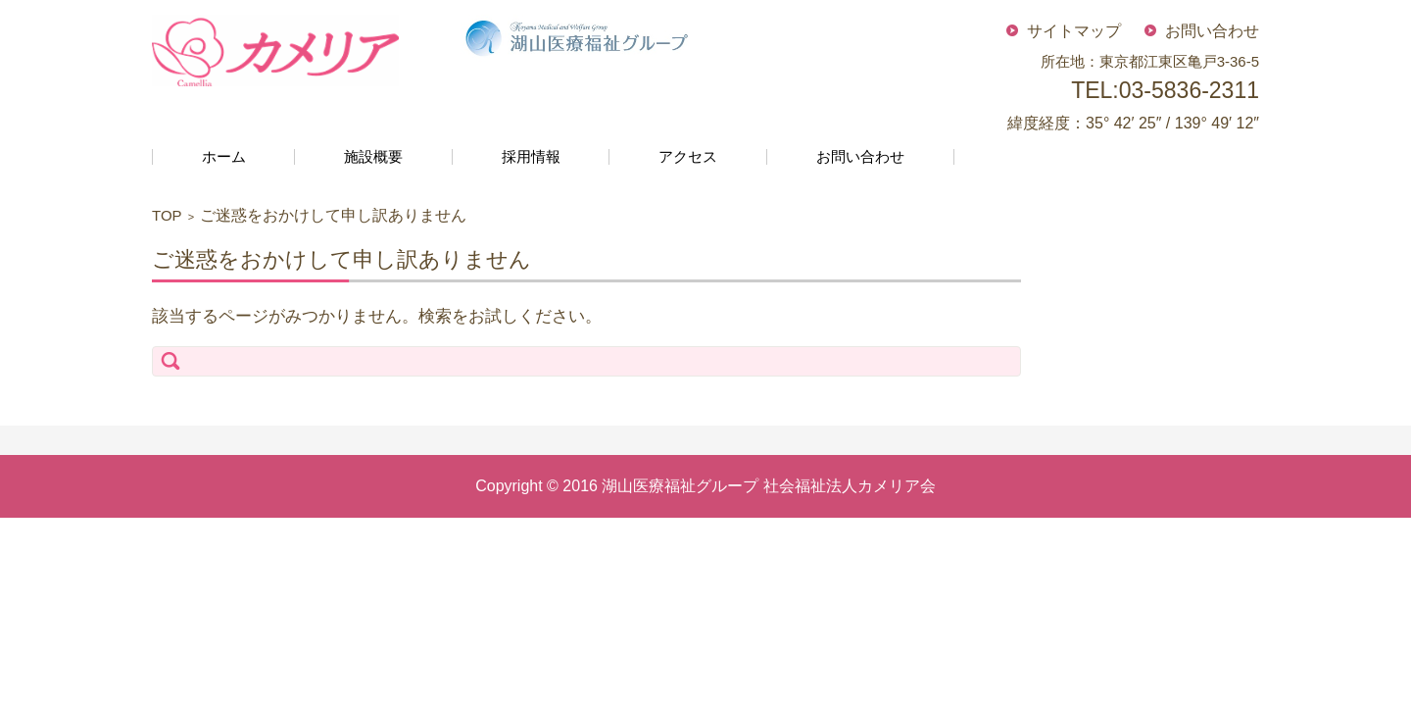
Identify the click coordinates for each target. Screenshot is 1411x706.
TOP (167, 215)
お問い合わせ (860, 156)
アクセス (687, 156)
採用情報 (531, 156)
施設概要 (373, 156)
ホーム (224, 156)
